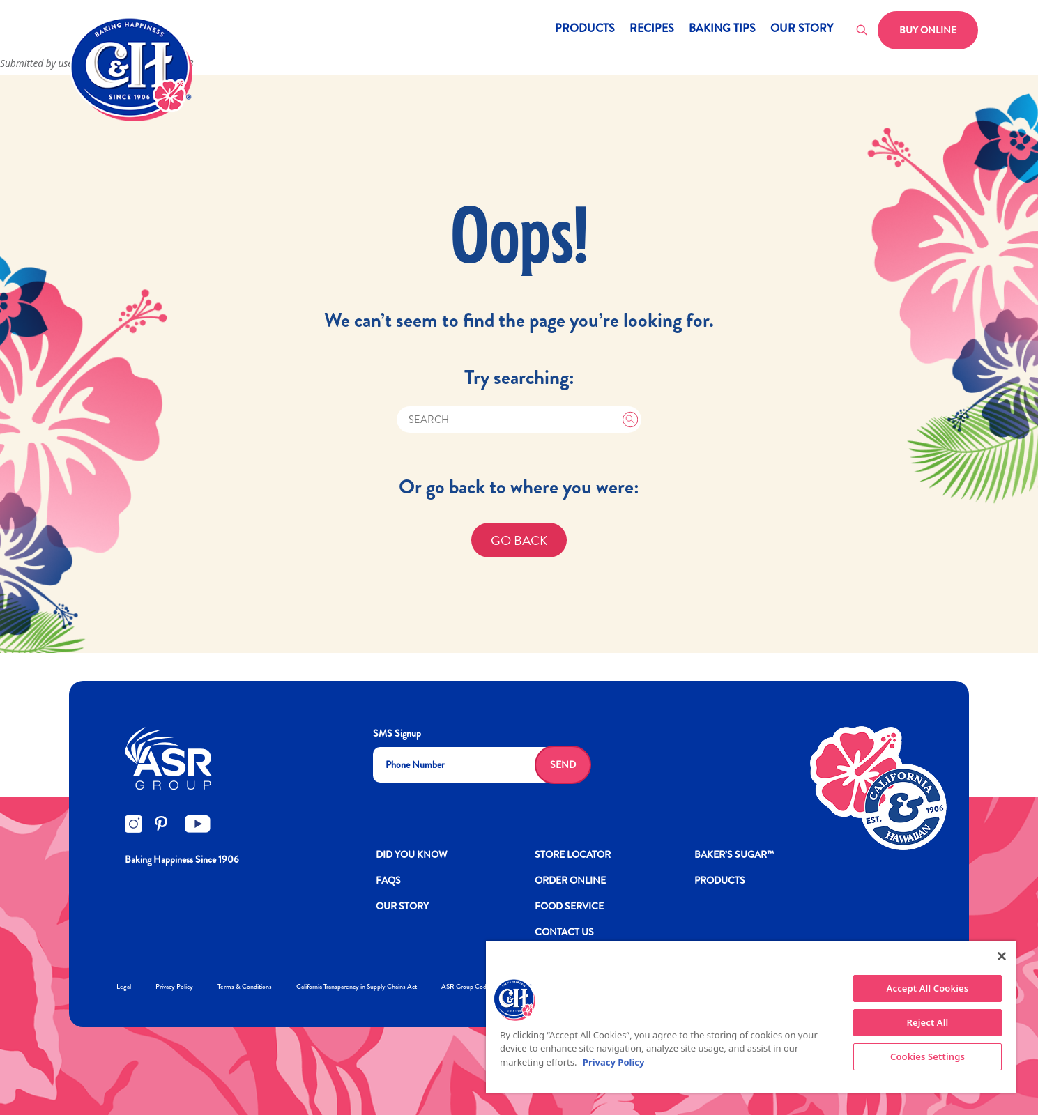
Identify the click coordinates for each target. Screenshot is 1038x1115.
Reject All (928, 1022)
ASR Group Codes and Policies (483, 986)
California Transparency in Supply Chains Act (356, 986)
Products (585, 29)
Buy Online (927, 30)
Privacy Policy (174, 986)
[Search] (519, 419)
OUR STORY (402, 906)
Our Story (801, 29)
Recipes (651, 29)
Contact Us (564, 932)
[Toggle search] (862, 30)
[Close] (1002, 956)
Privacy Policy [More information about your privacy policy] (614, 1062)
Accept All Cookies (928, 988)
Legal (123, 986)
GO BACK (519, 540)
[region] (751, 1017)
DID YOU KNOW (412, 854)
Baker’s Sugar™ (734, 854)
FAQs (388, 880)
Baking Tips (722, 29)
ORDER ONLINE (570, 880)
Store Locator (573, 854)
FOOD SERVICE (569, 906)
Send (563, 764)
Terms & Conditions (244, 986)
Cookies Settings (927, 1056)
